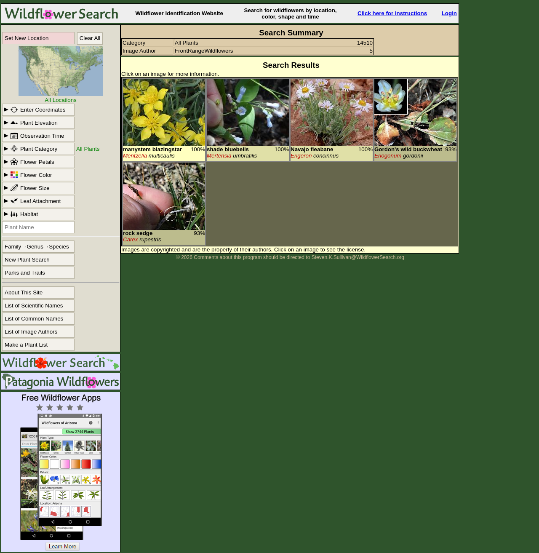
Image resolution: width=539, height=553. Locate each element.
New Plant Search (27, 259)
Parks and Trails (25, 273)
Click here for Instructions (392, 13)
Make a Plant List (26, 345)
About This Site (24, 292)
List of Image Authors (31, 332)
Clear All (90, 38)
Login (449, 13)
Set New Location (26, 38)
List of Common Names (34, 318)
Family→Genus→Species (37, 246)
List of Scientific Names (34, 305)
